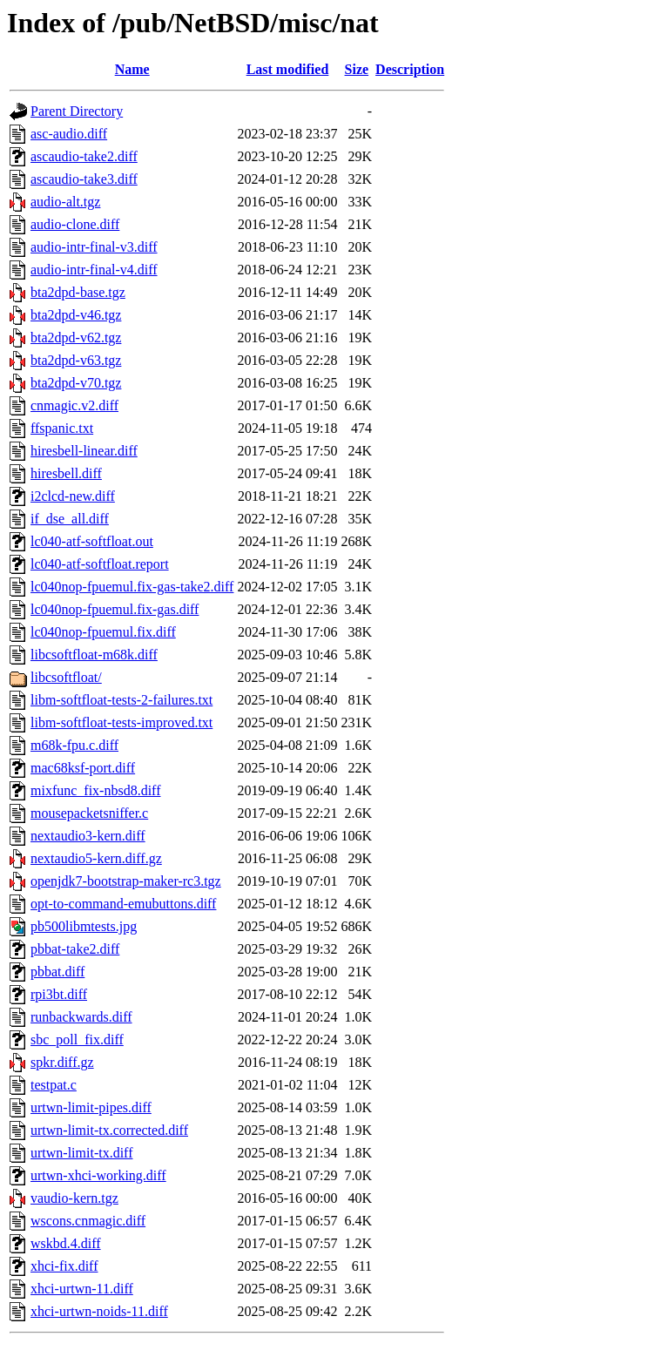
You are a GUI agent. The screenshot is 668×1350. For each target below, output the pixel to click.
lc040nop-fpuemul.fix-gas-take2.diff (131, 586)
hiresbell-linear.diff (84, 450)
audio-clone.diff (74, 224)
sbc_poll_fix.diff (77, 1039)
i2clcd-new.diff (72, 496)
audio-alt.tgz (65, 201)
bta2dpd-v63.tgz (75, 360)
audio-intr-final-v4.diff (94, 269)
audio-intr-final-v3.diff (94, 247)
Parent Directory (76, 111)
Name (132, 69)
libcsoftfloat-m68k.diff (94, 654)
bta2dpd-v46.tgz (75, 314)
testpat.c (53, 1084)
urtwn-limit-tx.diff (81, 1152)
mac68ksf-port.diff (82, 767)
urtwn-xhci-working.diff (98, 1175)
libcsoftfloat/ (66, 677)
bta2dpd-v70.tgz (75, 382)
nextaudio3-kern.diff (87, 835)
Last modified (287, 69)
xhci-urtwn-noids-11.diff (99, 1311)
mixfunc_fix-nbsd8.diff (95, 790)
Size (357, 69)
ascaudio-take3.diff (84, 179)
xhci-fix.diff (64, 1266)
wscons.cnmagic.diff (87, 1220)
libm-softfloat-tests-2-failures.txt (121, 699)
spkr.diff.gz (62, 1062)
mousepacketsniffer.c (89, 813)
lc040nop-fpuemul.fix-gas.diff (114, 609)
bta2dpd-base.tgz (77, 292)
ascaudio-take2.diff (84, 156)
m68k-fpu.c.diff (74, 745)
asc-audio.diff (68, 133)
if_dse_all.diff (69, 518)
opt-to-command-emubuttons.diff (123, 903)
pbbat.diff (57, 971)
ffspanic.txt (61, 428)
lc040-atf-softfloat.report (99, 564)
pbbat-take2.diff (74, 949)
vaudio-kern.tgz (74, 1198)
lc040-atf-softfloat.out (91, 541)
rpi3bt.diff (58, 994)
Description (409, 69)
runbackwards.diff (81, 1016)
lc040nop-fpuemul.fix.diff (103, 631)
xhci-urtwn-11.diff (81, 1288)
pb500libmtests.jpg (83, 926)
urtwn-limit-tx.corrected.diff (109, 1130)
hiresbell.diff (66, 473)
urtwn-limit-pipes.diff (91, 1107)
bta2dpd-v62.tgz (75, 337)
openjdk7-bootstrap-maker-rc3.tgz (125, 881)
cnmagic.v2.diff (74, 405)
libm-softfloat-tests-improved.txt (121, 722)
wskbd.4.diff (65, 1243)
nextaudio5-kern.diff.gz (96, 858)
